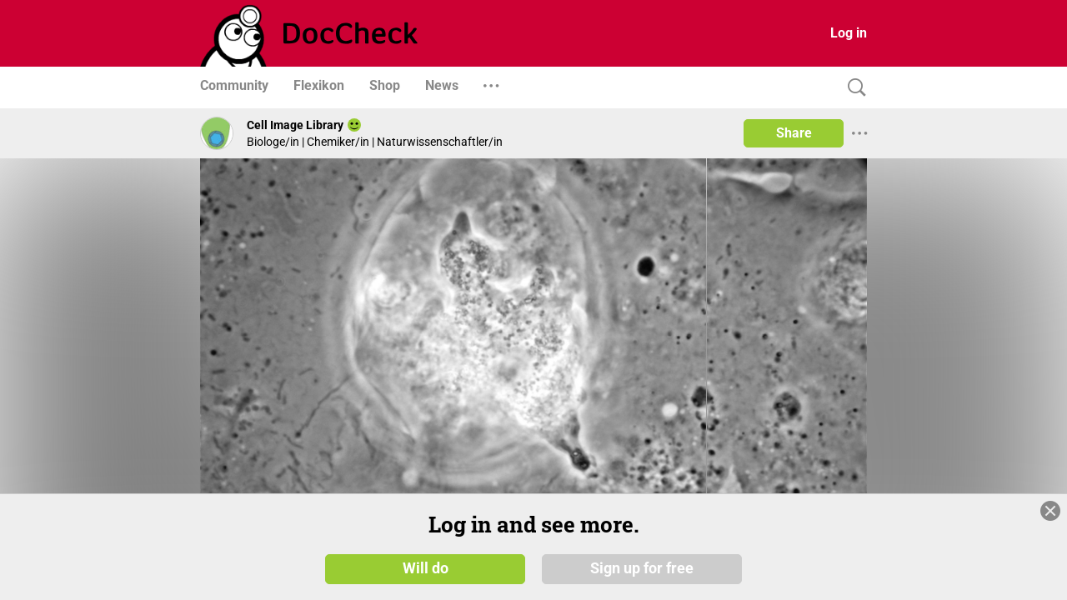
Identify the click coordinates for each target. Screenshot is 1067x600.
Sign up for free (642, 568)
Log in (848, 33)
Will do (425, 568)
